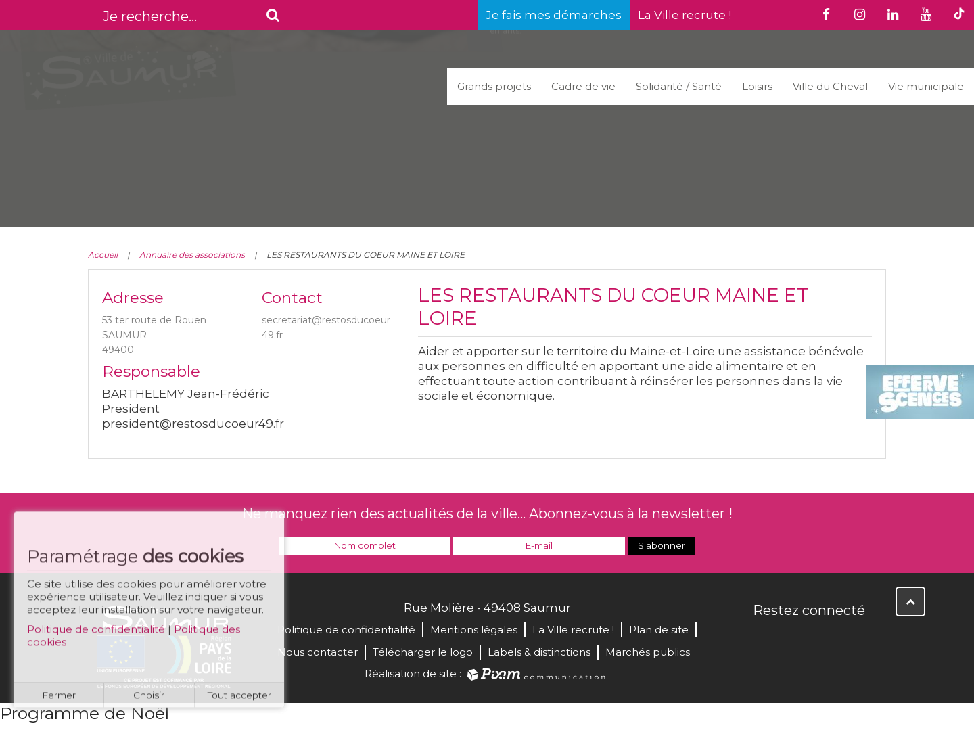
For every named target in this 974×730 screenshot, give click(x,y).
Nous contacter (317, 651)
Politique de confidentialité (96, 635)
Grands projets (494, 86)
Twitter (794, 639)
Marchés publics (647, 651)
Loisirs (757, 86)
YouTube (824, 639)
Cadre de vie (583, 86)
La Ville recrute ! (684, 15)
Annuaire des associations (192, 255)
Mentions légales (473, 629)
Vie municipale (926, 86)
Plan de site (659, 629)
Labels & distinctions (539, 651)
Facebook (764, 639)
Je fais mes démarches (554, 15)
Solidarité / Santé (679, 86)
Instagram (853, 639)
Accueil (103, 255)
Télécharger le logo (423, 651)
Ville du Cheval (830, 86)
